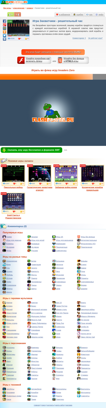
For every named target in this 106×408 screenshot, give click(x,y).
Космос (7, 271)
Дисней (7, 309)
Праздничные (59, 247)
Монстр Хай (34, 319)
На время (8, 247)
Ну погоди (83, 319)
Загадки (32, 236)
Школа (7, 292)
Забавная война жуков (66, 176)
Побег (6, 281)
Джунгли (57, 264)
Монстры (33, 361)
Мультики (58, 274)
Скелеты (32, 375)
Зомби (7, 357)
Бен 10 (57, 302)
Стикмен (82, 375)
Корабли (32, 392)
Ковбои (57, 357)
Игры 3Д (57, 236)
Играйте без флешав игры (74, 59)
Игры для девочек (11, 240)
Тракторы (58, 399)
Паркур (32, 278)
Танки (31, 399)
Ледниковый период (87, 312)
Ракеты (57, 395)
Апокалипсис (9, 261)
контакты (50, 405)
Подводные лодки (11, 395)
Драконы (57, 354)
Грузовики (8, 392)
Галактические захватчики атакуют (39, 178)
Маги (6, 361)
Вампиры (33, 347)
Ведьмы (57, 347)
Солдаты (57, 375)
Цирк (56, 288)
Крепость (33, 271)
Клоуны (32, 357)
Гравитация (34, 264)
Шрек (56, 337)
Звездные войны (86, 309)
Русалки (57, 371)
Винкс (31, 306)
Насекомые (83, 361)
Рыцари (82, 371)
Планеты (82, 278)
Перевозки (58, 278)
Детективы (8, 354)
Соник (56, 330)
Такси (6, 399)
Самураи (8, 375)
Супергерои (9, 285)
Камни (81, 268)
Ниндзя (7, 364)
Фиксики (32, 333)
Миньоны (8, 319)
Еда (6, 268)
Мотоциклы (83, 392)
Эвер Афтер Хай (86, 337)
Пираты (57, 364)
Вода (6, 264)
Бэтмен (7, 306)
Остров (7, 278)
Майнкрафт (59, 243)
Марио (57, 316)
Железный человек (37, 309)
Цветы (31, 288)
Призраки (58, 368)
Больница (58, 261)
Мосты (32, 274)
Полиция (8, 368)
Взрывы (82, 261)
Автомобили (34, 389)
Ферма (82, 285)
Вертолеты (83, 389)
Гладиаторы (34, 351)
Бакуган (32, 302)
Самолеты (83, 395)
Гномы (56, 351)
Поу (6, 326)
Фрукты (7, 288)
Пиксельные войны (13, 176)
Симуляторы (59, 250)
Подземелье (34, 281)
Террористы (9, 378)
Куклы (81, 357)
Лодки (56, 392)
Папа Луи (58, 323)
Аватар (7, 302)
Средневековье (85, 281)
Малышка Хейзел (36, 316)
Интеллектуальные (87, 240)
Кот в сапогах (34, 312)
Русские (32, 250)
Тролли (32, 378)
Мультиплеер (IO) (86, 243)
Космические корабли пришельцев (92, 178)
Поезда (32, 395)
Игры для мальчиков (62, 240)
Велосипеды (59, 389)
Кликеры (8, 243)
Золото (32, 268)
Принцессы (83, 368)
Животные (83, 354)
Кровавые (33, 243)
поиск (43, 405)
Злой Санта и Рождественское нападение (13, 207)
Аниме (7, 236)
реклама (69, 405)
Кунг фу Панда (60, 312)
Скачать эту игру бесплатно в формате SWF (34, 150)
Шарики (82, 288)
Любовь (7, 274)
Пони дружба (84, 323)
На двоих (33, 247)
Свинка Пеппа (35, 326)
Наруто (57, 319)
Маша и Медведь (86, 316)
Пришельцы (9, 371)
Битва (31, 261)
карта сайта (59, 405)
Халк (56, 333)
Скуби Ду (83, 326)
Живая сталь (59, 309)
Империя (57, 268)
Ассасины (8, 347)
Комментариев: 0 (79, 38)
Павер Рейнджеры (37, 323)
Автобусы (8, 389)
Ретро (6, 250)
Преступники (34, 368)
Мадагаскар (9, 316)
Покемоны (83, 364)
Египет (81, 264)
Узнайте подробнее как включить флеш (38, 59)
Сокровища (59, 281)
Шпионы (82, 378)
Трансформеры (10, 333)
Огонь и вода (9, 323)
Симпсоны (58, 326)
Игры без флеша (86, 236)
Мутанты (57, 361)
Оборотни (33, 364)
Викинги (82, 347)
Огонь (81, 274)
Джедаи (32, 354)
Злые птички (9, 312)
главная (37, 405)
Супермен (83, 330)
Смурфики (33, 330)
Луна (81, 271)
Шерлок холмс (35, 337)
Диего (81, 306)
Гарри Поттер (59, 306)
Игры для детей (35, 240)
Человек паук (9, 337)
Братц (81, 302)
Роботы (32, 371)
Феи (55, 378)
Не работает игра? (95, 38)
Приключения (84, 247)
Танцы (32, 285)
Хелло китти (84, 333)
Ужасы (57, 285)
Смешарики (9, 330)
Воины (7, 351)
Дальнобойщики (85, 351)
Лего (56, 271)
